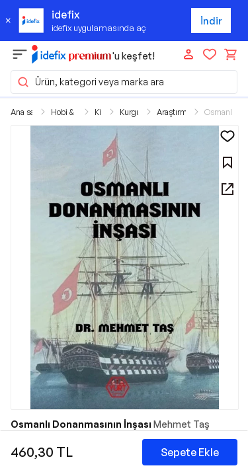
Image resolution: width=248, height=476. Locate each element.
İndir (211, 21)
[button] (124, 267)
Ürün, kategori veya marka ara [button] (90, 82)
